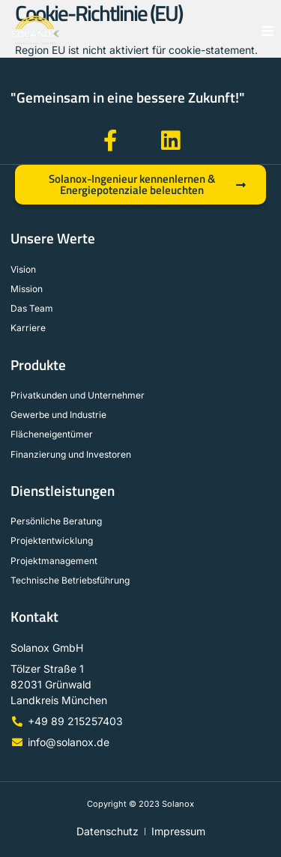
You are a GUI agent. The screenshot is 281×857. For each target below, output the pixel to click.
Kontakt (34, 616)
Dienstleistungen (62, 490)
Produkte (38, 364)
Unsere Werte (52, 238)
